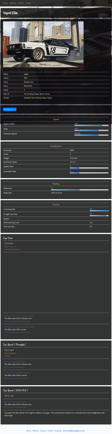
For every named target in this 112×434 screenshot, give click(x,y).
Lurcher (9, 321)
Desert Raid (11, 378)
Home (5, 3)
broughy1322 (12, 246)
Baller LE (10, 332)
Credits (28, 3)
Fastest (21, 3)
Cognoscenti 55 (11, 327)
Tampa (9, 367)
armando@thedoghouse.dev (74, 431)
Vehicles (12, 3)
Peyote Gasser (11, 316)
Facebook (58, 431)
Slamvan (9, 361)
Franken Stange (12, 373)
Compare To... (9, 109)
